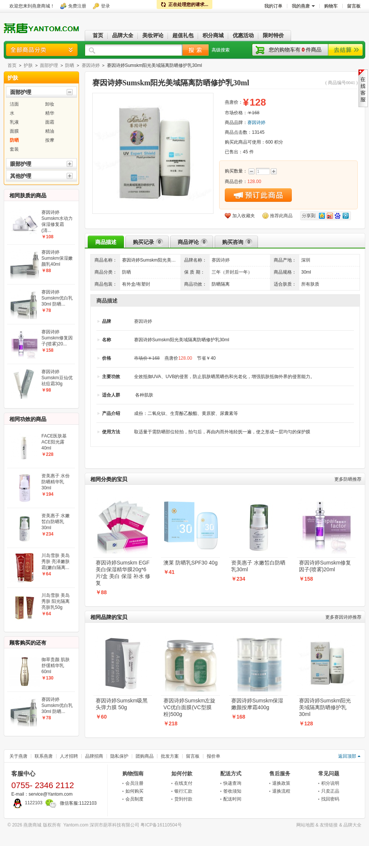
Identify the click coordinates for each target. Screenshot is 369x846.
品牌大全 (352, 825)
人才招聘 (69, 756)
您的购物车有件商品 (295, 50)
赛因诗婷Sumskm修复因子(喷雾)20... (57, 338)
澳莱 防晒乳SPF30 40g (190, 563)
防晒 (69, 65)
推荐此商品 (281, 215)
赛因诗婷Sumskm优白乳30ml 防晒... (57, 298)
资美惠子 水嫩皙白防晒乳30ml (258, 566)
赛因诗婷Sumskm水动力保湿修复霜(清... (57, 221)
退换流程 (281, 791)
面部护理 (49, 65)
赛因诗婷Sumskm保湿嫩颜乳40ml (57, 258)
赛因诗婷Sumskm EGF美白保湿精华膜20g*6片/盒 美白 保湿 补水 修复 (123, 573)
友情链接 (329, 825)
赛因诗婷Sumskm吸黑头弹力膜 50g (122, 704)
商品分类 (42, 50)
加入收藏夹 (243, 215)
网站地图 (305, 825)
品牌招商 (94, 756)
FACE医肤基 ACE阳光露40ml (54, 442)
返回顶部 (347, 756)
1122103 (27, 802)
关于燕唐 (18, 756)
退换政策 (281, 783)
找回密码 (330, 799)
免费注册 (77, 6)
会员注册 (134, 783)
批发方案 (170, 756)
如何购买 (134, 791)
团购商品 (145, 756)
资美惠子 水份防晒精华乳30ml (55, 481)
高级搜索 (221, 50)
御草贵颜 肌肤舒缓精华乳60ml (55, 665)
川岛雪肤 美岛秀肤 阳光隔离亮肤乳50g (55, 601)
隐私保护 (119, 756)
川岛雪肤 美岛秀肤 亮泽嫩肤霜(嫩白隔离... (55, 561)
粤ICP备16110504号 (160, 825)
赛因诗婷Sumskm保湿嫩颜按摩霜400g (257, 704)
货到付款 (183, 799)
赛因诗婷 (91, 65)
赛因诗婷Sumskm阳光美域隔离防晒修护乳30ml (325, 707)
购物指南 (132, 773)
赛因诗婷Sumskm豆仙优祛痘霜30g (57, 377)
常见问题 (328, 773)
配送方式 (230, 773)
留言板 (193, 756)
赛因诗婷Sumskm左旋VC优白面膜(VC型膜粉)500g (189, 707)
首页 (12, 65)
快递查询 (232, 783)
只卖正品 (330, 791)
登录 (105, 6)
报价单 (213, 756)
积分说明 (330, 783)
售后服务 (279, 773)
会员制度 (134, 799)
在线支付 (183, 783)
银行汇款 (183, 791)
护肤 (28, 65)
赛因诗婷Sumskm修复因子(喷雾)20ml (325, 566)
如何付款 (181, 773)
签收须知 (232, 791)
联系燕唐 (44, 756)
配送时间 (232, 799)
